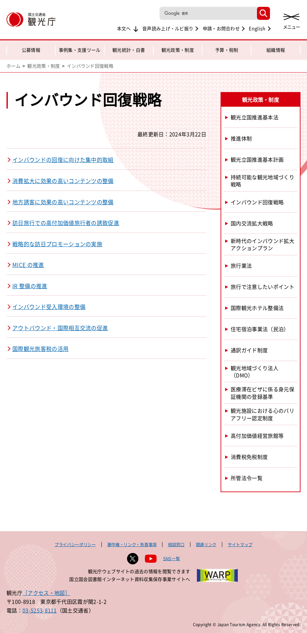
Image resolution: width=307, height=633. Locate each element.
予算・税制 (226, 50)
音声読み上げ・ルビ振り (168, 28)
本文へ (124, 28)
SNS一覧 (171, 558)
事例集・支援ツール (80, 50)
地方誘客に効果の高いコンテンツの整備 (63, 202)
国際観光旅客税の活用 (40, 349)
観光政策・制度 (177, 50)
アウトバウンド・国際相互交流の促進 (60, 328)
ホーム (13, 65)
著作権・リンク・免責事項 (132, 544)
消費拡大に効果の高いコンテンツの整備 (63, 181)
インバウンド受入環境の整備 (48, 307)
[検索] (207, 13)
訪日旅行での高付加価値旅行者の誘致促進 (65, 223)
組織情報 (275, 50)
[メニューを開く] (291, 20)
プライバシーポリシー (75, 544)
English (257, 28)
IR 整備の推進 (29, 286)
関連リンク (206, 544)
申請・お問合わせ (221, 28)
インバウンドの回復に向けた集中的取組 (63, 160)
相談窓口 (176, 544)
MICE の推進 (28, 265)
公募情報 (31, 50)
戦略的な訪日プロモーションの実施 (57, 244)
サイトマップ (240, 544)
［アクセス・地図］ (46, 593)
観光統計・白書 (128, 50)
